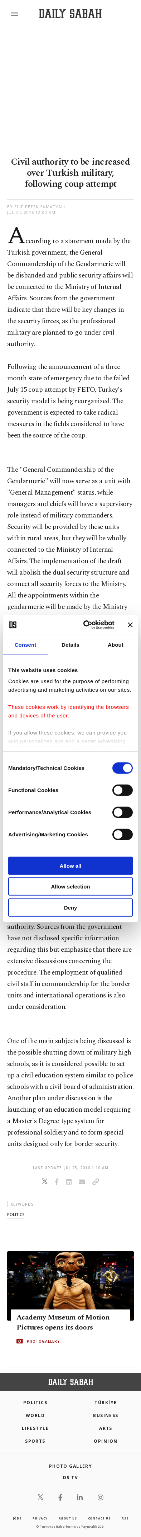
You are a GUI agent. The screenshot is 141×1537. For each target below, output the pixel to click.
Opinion (105, 1441)
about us (68, 1518)
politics (15, 1214)
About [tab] (115, 644)
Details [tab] (70, 644)
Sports (35, 1441)
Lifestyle (35, 1428)
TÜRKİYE (105, 1403)
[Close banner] (130, 624)
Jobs (17, 1518)
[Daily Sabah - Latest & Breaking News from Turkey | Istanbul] (70, 13)
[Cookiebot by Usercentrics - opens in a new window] (86, 625)
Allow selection (70, 886)
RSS (125, 1518)
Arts (105, 1428)
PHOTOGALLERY (43, 1341)
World (35, 1415)
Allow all (71, 865)
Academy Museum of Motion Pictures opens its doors (63, 1322)
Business (105, 1415)
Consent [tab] (26, 644)
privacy (40, 1518)
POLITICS (35, 1403)
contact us (99, 1518)
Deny (70, 907)
